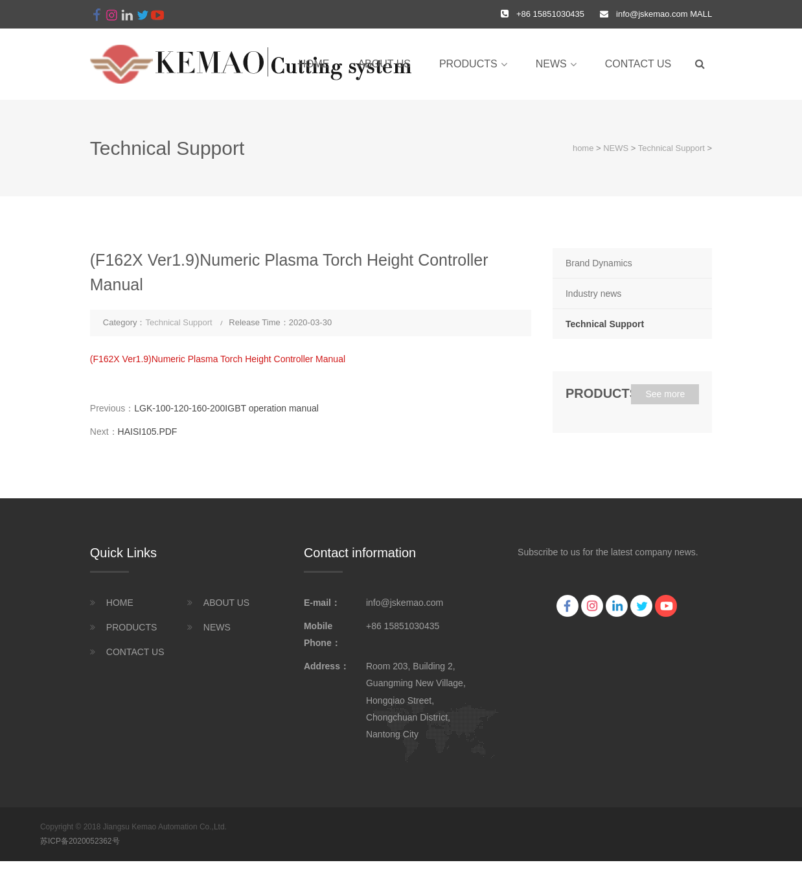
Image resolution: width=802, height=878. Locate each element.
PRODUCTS (468, 63)
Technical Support (671, 148)
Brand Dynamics (599, 263)
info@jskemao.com (652, 14)
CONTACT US (638, 63)
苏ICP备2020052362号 (80, 841)
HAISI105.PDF (148, 431)
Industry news (593, 293)
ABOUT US (384, 63)
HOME (119, 602)
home (313, 63)
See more (665, 394)
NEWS (551, 63)
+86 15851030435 (402, 626)
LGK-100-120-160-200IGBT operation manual (226, 408)
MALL (700, 14)
